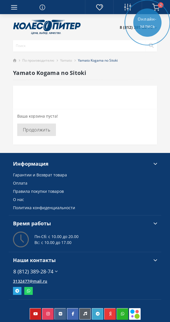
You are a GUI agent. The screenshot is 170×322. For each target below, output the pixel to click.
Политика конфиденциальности (44, 207)
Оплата (20, 183)
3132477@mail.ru (30, 281)
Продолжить (36, 130)
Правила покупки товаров (38, 191)
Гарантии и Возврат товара (40, 175)
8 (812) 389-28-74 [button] (35, 271)
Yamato (66, 60)
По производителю (38, 60)
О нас (18, 199)
